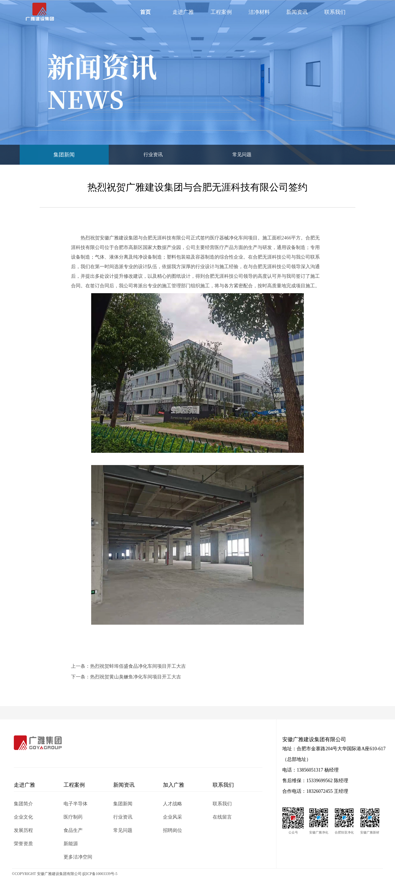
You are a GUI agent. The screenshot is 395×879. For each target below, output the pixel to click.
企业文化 (23, 817)
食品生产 (73, 830)
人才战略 (172, 803)
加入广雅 (173, 785)
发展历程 (23, 830)
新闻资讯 (297, 12)
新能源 (71, 843)
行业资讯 (153, 154)
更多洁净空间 (78, 857)
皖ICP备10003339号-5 (99, 874)
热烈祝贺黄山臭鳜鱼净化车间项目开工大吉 (135, 676)
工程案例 (221, 12)
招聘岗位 (172, 830)
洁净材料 (259, 12)
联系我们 (335, 12)
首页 (145, 12)
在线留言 (222, 817)
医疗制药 (73, 817)
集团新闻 (64, 154)
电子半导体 (75, 803)
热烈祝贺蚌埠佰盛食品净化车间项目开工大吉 (138, 666)
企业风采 (172, 817)
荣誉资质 (23, 843)
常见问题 (241, 154)
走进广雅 (183, 12)
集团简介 (23, 803)
